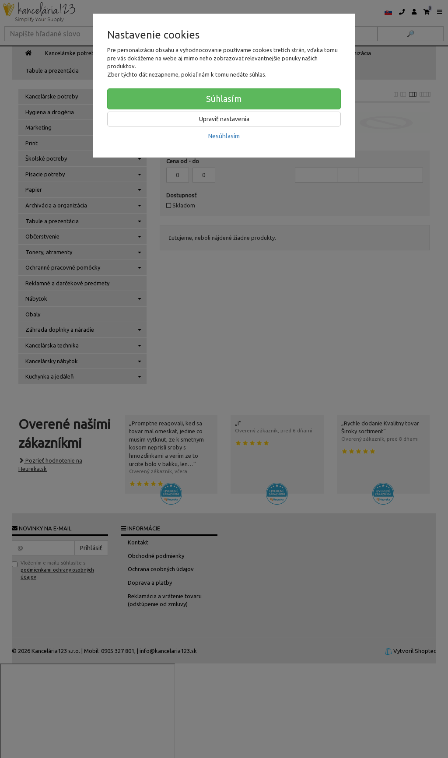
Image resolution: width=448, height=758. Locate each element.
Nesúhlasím (224, 136)
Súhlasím (224, 99)
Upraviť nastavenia (224, 119)
